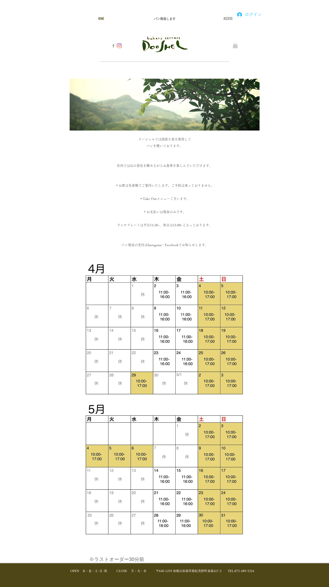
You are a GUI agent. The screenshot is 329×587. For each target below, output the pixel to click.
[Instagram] (119, 45)
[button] (235, 45)
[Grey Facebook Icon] (113, 45)
